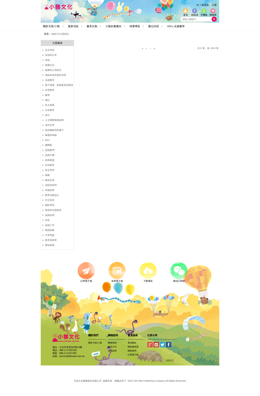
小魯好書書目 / (115, 26)
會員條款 (132, 342)
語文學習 (49, 50)
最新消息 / (75, 26)
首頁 (46, 34)
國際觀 (48, 145)
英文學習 (49, 170)
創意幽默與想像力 (54, 130)
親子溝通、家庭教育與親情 (59, 85)
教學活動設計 (52, 195)
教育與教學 (51, 240)
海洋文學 (49, 125)
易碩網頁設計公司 (130, 384)
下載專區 (148, 279)
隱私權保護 (133, 346)
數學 (47, 95)
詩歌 (47, 220)
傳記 (47, 100)
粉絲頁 (194, 15)
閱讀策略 (49, 230)
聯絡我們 (132, 350)
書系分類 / (94, 26)
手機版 (203, 15)
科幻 (47, 140)
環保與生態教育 (53, 210)
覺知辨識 (49, 245)
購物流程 (112, 342)
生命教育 (49, 110)
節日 (47, 115)
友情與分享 (51, 55)
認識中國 (49, 155)
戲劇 (47, 175)
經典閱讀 (49, 160)
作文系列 (49, 200)
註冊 (214, 5)
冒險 (47, 60)
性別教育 (49, 165)
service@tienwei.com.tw (71, 356)
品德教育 (49, 80)
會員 (185, 15)
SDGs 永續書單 (176, 26)
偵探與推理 (51, 185)
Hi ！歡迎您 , (203, 5)
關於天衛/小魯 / (53, 26)
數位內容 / (155, 26)
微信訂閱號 (179, 279)
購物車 (213, 15)
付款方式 (112, 346)
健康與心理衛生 (53, 70)
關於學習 (49, 205)
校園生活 (49, 65)
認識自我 (49, 215)
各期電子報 (117, 279)
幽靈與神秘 (51, 135)
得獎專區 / (136, 26)
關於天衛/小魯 (95, 342)
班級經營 (49, 190)
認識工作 (49, 225)
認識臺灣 (49, 150)
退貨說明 (112, 350)
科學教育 (49, 90)
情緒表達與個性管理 (55, 75)
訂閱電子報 (86, 279)
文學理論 (49, 235)
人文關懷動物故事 (54, 120)
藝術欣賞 (49, 180)
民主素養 (49, 105)
